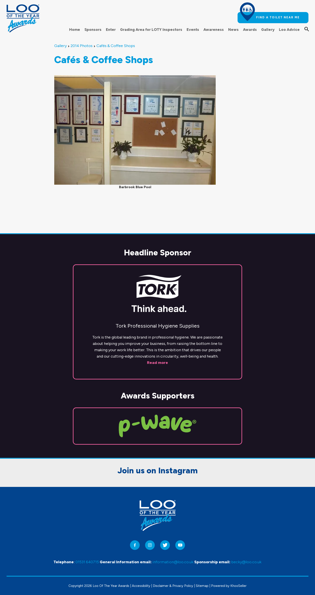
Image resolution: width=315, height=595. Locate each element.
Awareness (213, 29)
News (233, 29)
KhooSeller (238, 586)
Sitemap (202, 586)
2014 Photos (82, 45)
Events (193, 29)
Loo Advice (289, 29)
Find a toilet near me (278, 17)
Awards (250, 29)
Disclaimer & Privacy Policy (173, 586)
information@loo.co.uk (172, 562)
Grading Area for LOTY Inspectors (151, 29)
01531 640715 (87, 562)
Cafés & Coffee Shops (115, 45)
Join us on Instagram (157, 436)
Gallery (268, 29)
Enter (111, 29)
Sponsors (93, 29)
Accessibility (141, 586)
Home (74, 29)
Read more (157, 328)
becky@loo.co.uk (246, 562)
